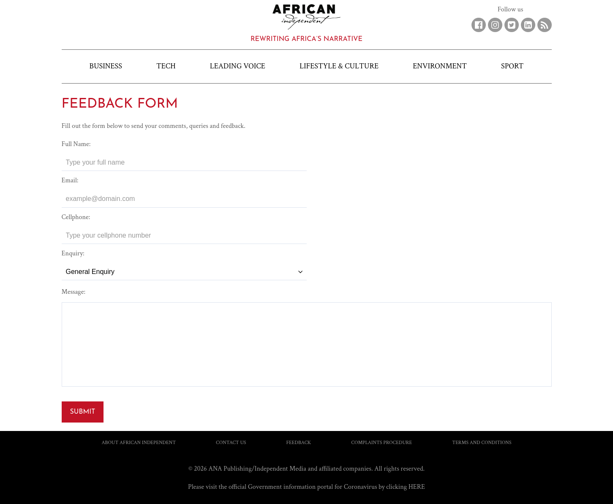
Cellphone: (76, 217)
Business (106, 66)
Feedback (298, 442)
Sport (512, 66)
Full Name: (76, 144)
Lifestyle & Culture (339, 66)
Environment (440, 66)
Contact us (231, 442)
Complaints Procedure (381, 442)
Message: (74, 291)
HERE (417, 486)
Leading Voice (237, 66)
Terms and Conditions (481, 442)
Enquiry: (73, 253)
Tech (166, 66)
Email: (70, 180)
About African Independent (139, 442)
